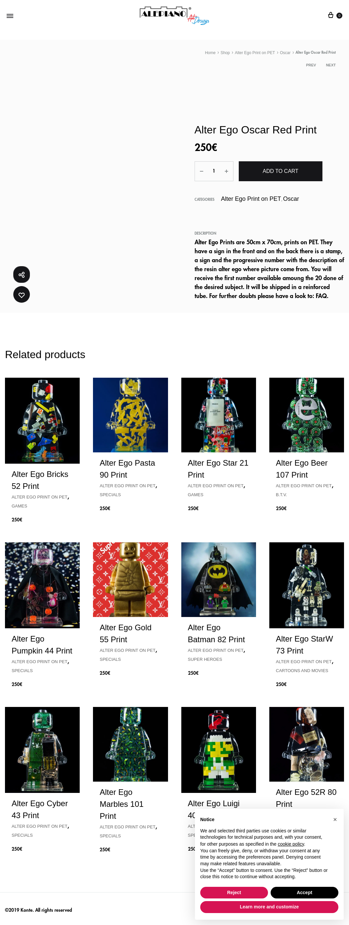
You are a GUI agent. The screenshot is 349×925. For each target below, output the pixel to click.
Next (331, 65)
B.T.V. (281, 493)
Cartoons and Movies (302, 669)
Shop (225, 52)
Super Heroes (205, 657)
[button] (335, 819)
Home (210, 52)
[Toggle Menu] (10, 15)
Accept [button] (304, 892)
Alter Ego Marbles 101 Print (121, 802)
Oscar (285, 52)
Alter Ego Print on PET (255, 52)
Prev (311, 65)
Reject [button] (234, 892)
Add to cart (280, 171)
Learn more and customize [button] (269, 906)
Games (19, 504)
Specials (110, 493)
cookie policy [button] (291, 844)
